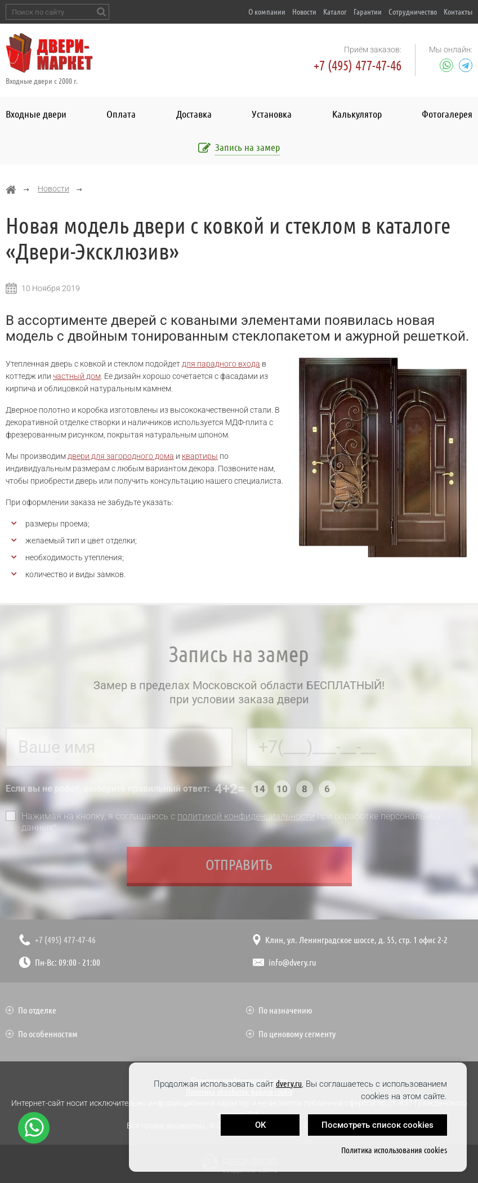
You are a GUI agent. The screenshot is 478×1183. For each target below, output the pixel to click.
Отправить (239, 867)
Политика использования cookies (394, 1150)
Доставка (194, 113)
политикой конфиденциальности (246, 818)
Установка (272, 113)
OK (260, 1125)
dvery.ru (289, 1083)
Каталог (335, 11)
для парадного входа (221, 363)
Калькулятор (357, 113)
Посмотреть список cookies (377, 1125)
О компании (266, 11)
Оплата (121, 113)
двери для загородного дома (121, 456)
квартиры (200, 456)
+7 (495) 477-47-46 (357, 65)
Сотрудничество (412, 11)
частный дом (77, 376)
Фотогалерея (447, 113)
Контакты (458, 11)
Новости (304, 11)
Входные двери (36, 113)
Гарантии (368, 11)
